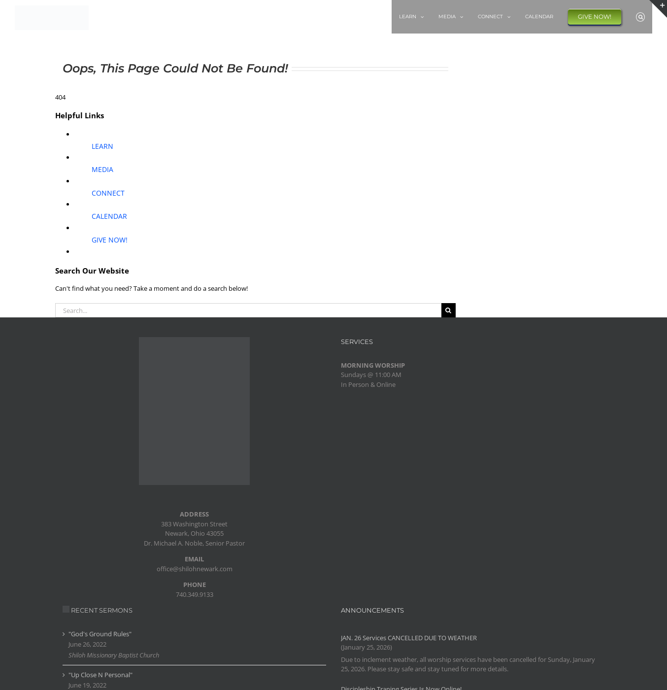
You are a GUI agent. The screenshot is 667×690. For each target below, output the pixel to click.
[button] (640, 17)
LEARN (102, 146)
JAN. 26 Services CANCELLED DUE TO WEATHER (409, 637)
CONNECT (108, 193)
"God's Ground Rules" (100, 633)
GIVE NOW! (110, 239)
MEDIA (102, 169)
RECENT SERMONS (102, 610)
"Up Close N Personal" (100, 674)
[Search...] (248, 310)
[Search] (448, 310)
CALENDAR (109, 216)
